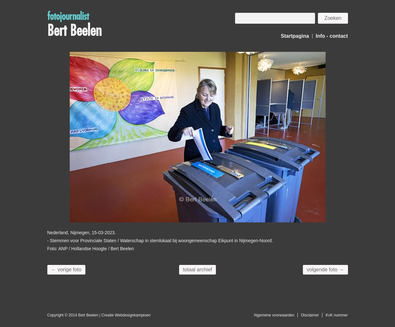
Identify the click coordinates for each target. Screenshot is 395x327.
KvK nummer (337, 315)
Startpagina (295, 36)
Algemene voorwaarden (274, 315)
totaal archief (197, 269)
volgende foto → (325, 269)
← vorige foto (66, 269)
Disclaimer (310, 315)
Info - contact (332, 36)
